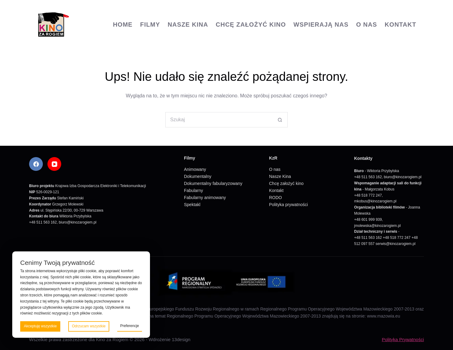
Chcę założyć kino (251, 24)
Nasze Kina (188, 24)
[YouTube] (54, 164)
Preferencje (129, 326)
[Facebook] (36, 164)
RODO (275, 197)
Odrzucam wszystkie (89, 326)
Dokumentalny (198, 176)
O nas (366, 24)
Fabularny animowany (205, 197)
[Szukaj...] (218, 119)
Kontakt (400, 24)
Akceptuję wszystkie (40, 326)
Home (123, 24)
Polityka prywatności (288, 204)
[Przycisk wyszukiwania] (280, 119)
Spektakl (192, 204)
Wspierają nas (321, 24)
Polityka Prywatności (403, 339)
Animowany (195, 169)
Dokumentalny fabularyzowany (213, 183)
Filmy (150, 24)
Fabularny (193, 190)
